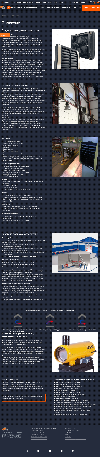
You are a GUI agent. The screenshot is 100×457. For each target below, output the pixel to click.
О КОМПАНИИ (41, 2)
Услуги (9, 15)
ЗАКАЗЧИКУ (52, 2)
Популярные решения (37, 434)
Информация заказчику (72, 430)
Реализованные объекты (39, 437)
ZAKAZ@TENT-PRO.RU (77, 2)
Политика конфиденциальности (75, 439)
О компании (68, 432)
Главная (4, 15)
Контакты (68, 437)
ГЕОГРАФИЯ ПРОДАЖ (25, 2)
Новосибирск (8, 2)
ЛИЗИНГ (63, 2)
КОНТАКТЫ (77, 7)
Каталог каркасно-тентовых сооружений (44, 428)
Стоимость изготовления (39, 439)
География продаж (71, 428)
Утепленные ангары (37, 430)
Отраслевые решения (37, 432)
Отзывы (67, 434)
